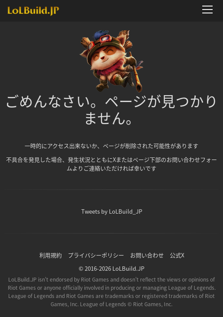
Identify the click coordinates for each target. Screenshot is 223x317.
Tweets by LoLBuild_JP (111, 211)
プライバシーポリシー (96, 255)
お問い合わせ (147, 255)
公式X (177, 255)
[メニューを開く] (210, 9)
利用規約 (50, 255)
